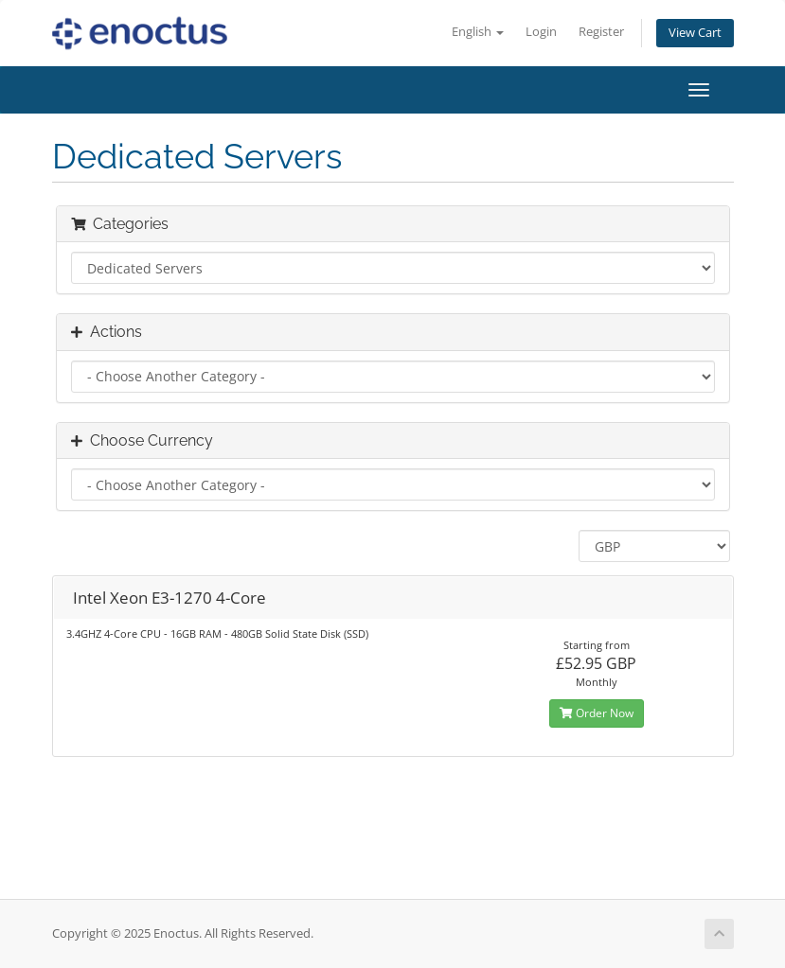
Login (541, 32)
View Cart (695, 33)
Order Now (596, 713)
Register (601, 32)
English (478, 32)
